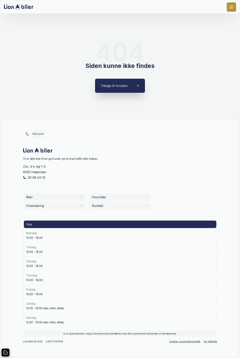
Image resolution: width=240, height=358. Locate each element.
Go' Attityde (210, 341)
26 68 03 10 (36, 177)
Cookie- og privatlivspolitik (184, 341)
